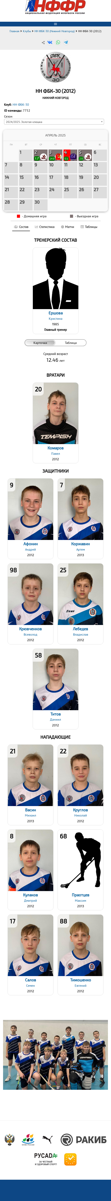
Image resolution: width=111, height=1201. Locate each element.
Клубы (27, 31)
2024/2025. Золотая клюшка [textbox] (24, 122)
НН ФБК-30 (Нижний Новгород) (54, 31)
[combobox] (54, 122)
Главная (14, 31)
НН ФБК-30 (21, 104)
